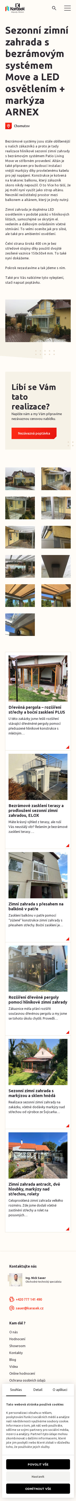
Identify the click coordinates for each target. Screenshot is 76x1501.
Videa (13, 1366)
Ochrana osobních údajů (27, 1380)
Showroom (17, 1346)
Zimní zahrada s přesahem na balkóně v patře (36, 906)
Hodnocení (17, 1339)
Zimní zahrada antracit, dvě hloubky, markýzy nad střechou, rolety (34, 1189)
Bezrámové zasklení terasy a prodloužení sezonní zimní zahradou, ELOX (36, 810)
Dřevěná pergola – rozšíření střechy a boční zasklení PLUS (37, 709)
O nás (13, 1332)
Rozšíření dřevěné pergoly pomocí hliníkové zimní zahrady (38, 999)
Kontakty (16, 1353)
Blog (12, 1359)
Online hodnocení (22, 1373)
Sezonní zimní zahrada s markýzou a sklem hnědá (32, 1093)
